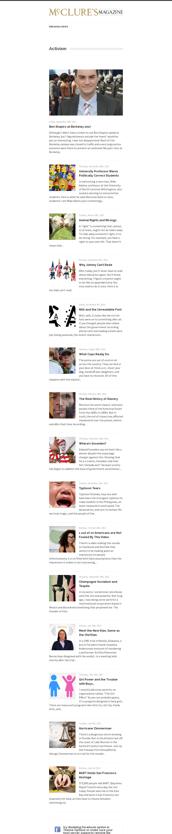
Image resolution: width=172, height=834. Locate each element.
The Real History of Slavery (98, 399)
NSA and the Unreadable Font (100, 309)
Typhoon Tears (89, 488)
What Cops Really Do (94, 354)
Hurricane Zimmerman (95, 728)
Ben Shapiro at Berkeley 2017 (70, 126)
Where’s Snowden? (92, 443)
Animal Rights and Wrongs (98, 220)
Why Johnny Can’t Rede (95, 265)
